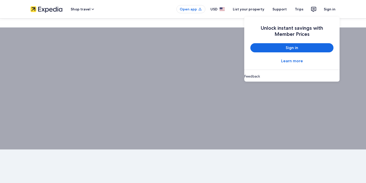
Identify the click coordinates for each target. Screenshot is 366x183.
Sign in (330, 9)
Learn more (292, 60)
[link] (292, 76)
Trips (299, 9)
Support (279, 9)
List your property (248, 9)
